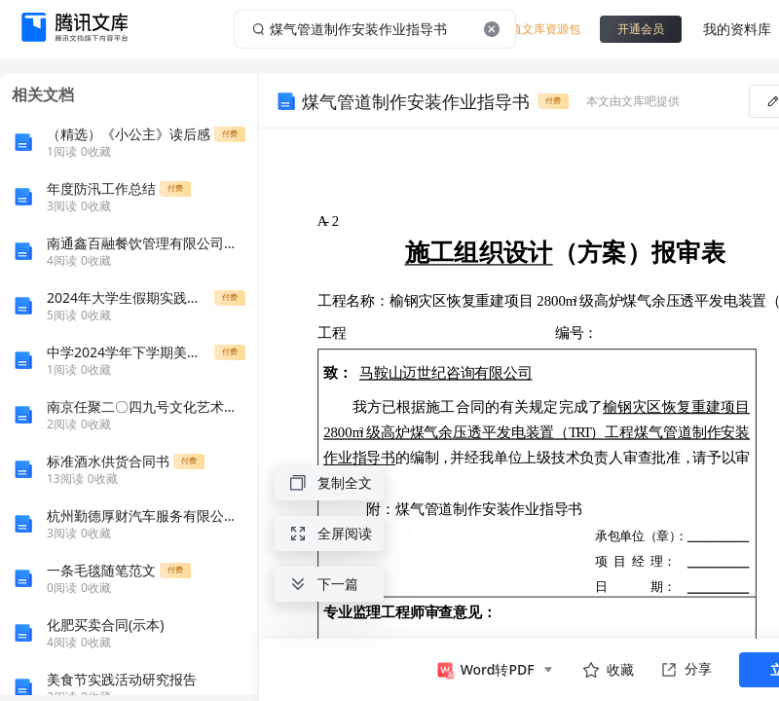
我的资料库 (737, 28)
